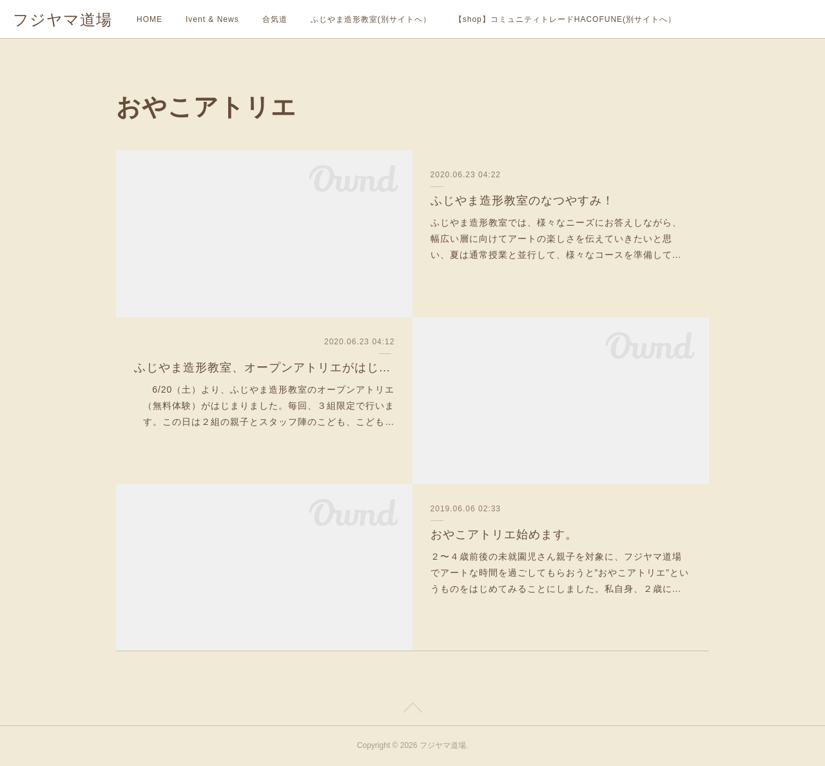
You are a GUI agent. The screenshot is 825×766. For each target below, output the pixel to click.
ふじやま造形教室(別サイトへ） (371, 19)
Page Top (412, 710)
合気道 (274, 19)
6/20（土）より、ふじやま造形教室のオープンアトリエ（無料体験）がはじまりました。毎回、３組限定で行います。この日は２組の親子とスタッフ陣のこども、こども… (268, 405)
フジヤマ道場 (62, 19)
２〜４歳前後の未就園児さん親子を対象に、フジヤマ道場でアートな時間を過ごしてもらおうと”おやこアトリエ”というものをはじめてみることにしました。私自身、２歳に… (560, 572)
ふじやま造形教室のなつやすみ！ (522, 200)
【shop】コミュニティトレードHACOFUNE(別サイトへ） (565, 19)
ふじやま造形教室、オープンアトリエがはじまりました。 (264, 367)
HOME (149, 19)
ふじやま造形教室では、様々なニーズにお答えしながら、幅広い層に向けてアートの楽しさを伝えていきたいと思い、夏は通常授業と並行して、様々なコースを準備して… (556, 238)
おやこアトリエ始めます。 (504, 534)
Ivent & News (212, 19)
